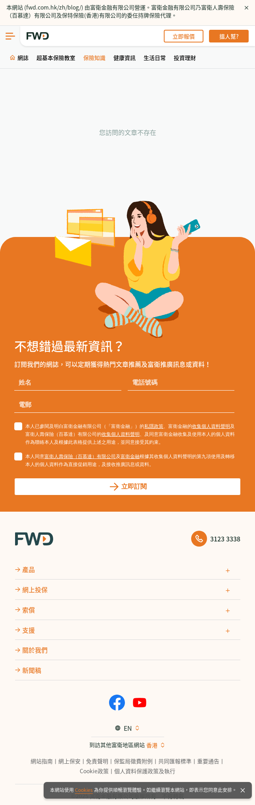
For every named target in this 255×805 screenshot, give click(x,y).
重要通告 (208, 761)
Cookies (84, 789)
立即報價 (184, 36)
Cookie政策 (94, 771)
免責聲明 (97, 761)
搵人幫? (229, 36)
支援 (28, 629)
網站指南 (42, 761)
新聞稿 (31, 670)
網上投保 (35, 589)
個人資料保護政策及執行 (144, 771)
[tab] (127, 569)
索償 (28, 609)
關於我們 (35, 650)
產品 (28, 569)
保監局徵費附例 (133, 761)
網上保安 (69, 761)
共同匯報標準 (175, 761)
